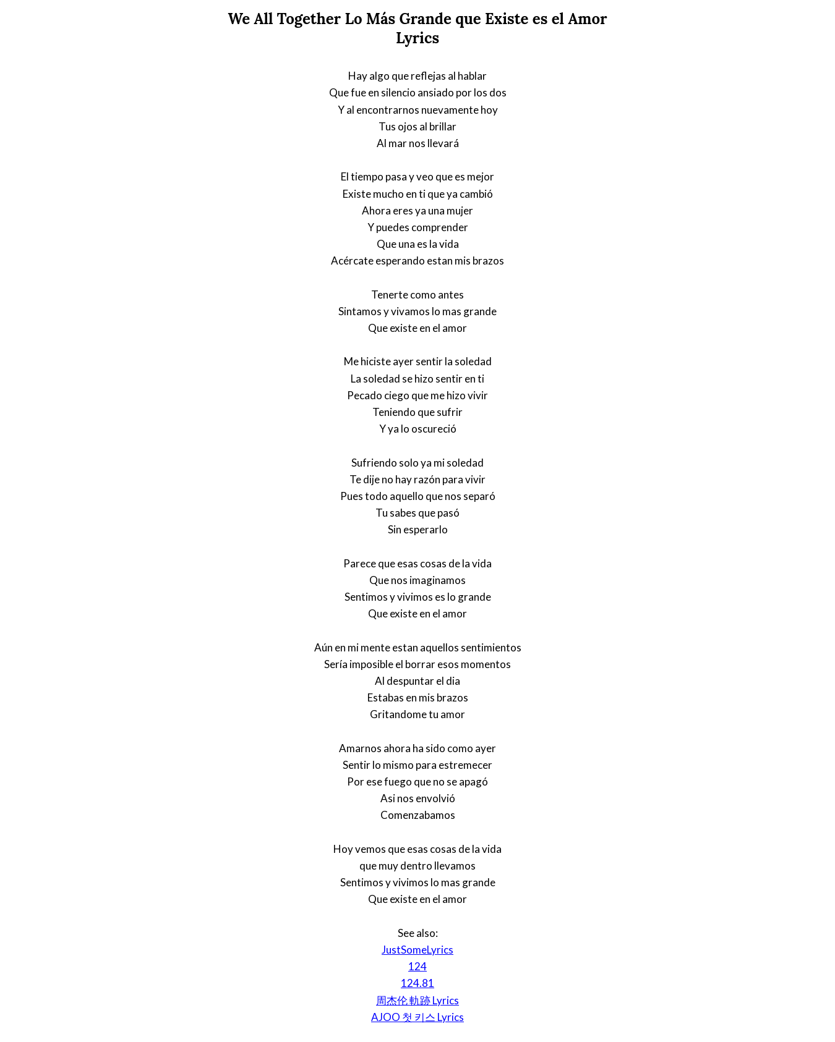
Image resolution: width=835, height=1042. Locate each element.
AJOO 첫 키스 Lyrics (417, 1016)
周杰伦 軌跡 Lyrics (417, 1000)
